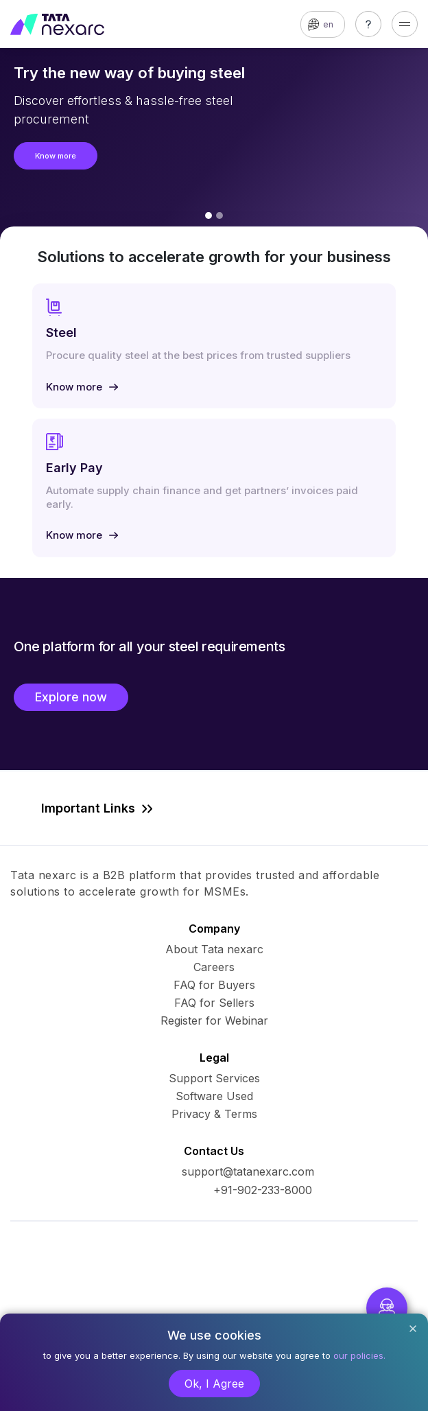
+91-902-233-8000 (262, 1190)
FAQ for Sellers (214, 1003)
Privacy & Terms (214, 1114)
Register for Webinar (214, 1020)
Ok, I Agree (214, 1383)
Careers (214, 967)
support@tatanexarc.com (248, 1171)
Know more (55, 156)
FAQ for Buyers (214, 985)
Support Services (214, 1078)
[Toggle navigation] (405, 24)
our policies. (359, 1355)
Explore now (71, 697)
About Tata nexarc (214, 949)
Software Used (214, 1096)
